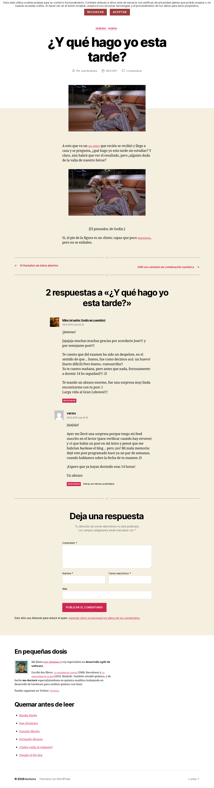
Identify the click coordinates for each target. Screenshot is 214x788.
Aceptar (120, 12)
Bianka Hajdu (29, 716)
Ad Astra (31, 779)
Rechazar (95, 12)
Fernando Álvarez (33, 739)
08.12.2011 (111, 71)
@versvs (55, 691)
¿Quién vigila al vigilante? (39, 747)
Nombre (67, 574)
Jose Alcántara (88, 71)
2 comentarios (135, 71)
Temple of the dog (32, 755)
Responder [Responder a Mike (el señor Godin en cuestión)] (69, 401)
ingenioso (69, 243)
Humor (114, 29)
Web (64, 589)
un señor (95, 147)
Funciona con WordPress (56, 779)
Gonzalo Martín (31, 732)
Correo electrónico (120, 574)
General (101, 29)
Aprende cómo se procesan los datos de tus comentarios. (104, 618)
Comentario (69, 543)
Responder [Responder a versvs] (74, 484)
